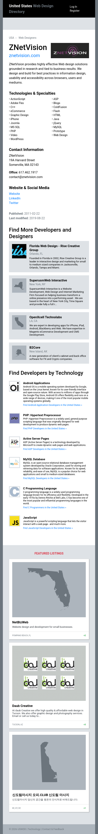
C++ (13, 107)
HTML (57, 115)
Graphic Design (19, 115)
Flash (56, 111)
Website (14, 194)
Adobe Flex (17, 103)
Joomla (15, 123)
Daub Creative (22, 706)
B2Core (34, 347)
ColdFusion (60, 107)
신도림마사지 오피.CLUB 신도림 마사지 (40, 795)
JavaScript (30, 517)
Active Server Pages (36, 438)
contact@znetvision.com (26, 177)
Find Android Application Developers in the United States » (52, 405)
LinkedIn (14, 198)
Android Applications (36, 383)
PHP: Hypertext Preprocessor (42, 415)
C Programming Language (40, 488)
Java (56, 119)
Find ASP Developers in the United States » (44, 449)
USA (11, 37)
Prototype (59, 131)
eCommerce (18, 111)
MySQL (57, 127)
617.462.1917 (28, 172)
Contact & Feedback (53, 829)
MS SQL (15, 127)
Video (14, 135)
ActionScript (18, 99)
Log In (73, 6)
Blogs (56, 103)
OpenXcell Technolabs (45, 317)
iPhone (15, 119)
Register (74, 10)
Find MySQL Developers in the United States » (46, 478)
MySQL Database (34, 459)
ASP (55, 99)
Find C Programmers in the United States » (44, 507)
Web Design (60, 135)
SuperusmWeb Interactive (48, 280)
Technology (34, 829)
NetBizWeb (20, 622)
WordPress (17, 139)
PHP (13, 131)
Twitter (13, 203)
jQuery (57, 123)
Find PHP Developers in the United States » (44, 428)
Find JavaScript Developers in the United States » (48, 528)
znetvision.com (24, 55)
